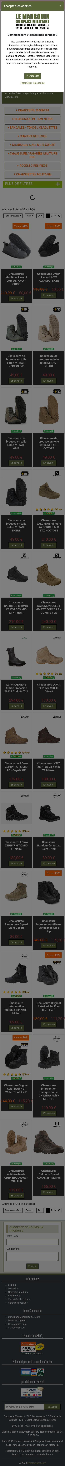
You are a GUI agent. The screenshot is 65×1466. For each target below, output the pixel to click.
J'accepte (32, 75)
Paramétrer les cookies (32, 83)
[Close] (60, 5)
